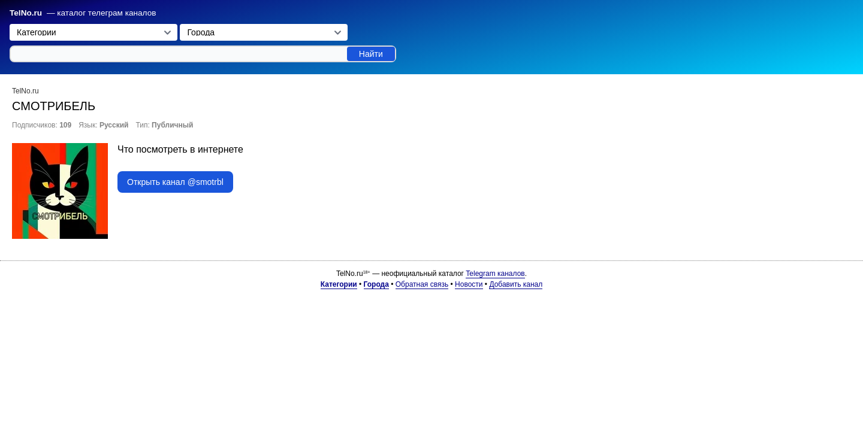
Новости (468, 284)
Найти (371, 54)
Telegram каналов (495, 273)
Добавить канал (515, 284)
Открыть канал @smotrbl (175, 182)
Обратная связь (422, 284)
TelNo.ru (26, 12)
